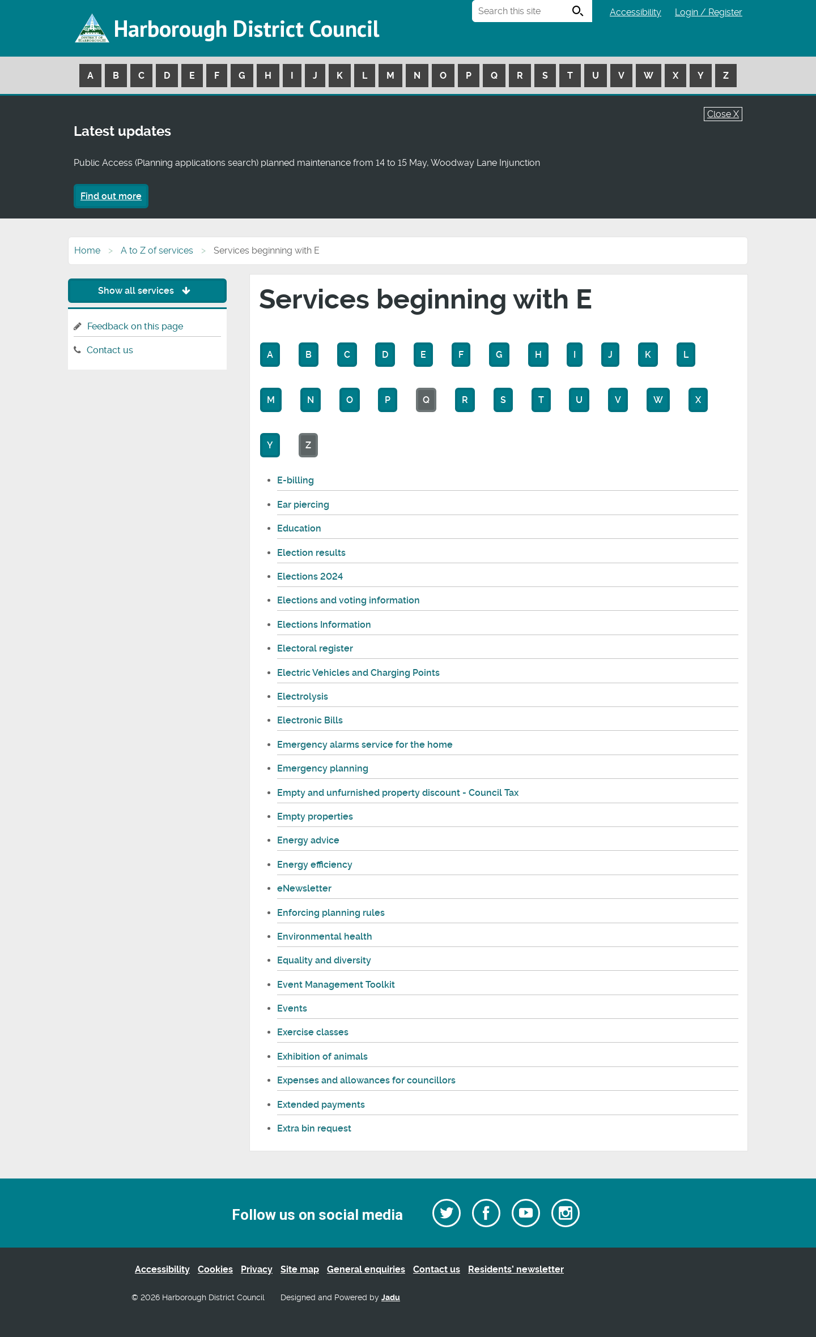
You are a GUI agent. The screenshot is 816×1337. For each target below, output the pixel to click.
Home (87, 250)
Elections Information (324, 624)
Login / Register (708, 12)
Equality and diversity (324, 960)
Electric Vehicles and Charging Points (358, 672)
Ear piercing (303, 504)
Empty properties (315, 816)
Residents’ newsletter (516, 1269)
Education (299, 528)
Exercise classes (312, 1032)
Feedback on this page (135, 326)
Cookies (215, 1269)
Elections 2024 (310, 576)
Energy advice (308, 840)
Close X (723, 114)
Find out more (111, 196)
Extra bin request (314, 1128)
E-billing (295, 480)
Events (292, 1008)
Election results (311, 552)
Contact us (110, 350)
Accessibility (635, 12)
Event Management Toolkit (336, 984)
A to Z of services (157, 250)
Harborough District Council (246, 28)
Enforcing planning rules (331, 912)
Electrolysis (302, 696)
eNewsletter (304, 888)
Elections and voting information (348, 600)
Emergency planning (322, 768)
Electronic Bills (310, 720)
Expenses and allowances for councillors (366, 1080)
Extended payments (321, 1104)
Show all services (147, 290)
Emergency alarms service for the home (365, 744)
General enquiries (366, 1269)
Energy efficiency (314, 864)
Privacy (257, 1269)
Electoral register (315, 648)
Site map (299, 1269)
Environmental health (324, 936)
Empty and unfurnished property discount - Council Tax (397, 792)
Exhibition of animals (322, 1056)
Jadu (390, 1297)
